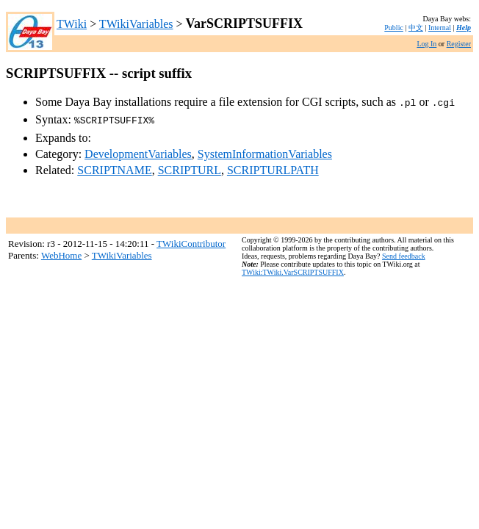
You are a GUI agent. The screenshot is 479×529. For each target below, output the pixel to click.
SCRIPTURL (189, 167)
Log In (426, 44)
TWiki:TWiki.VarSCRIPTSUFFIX (293, 269)
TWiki (72, 24)
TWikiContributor (191, 240)
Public (393, 28)
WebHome (61, 252)
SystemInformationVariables (265, 151)
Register (459, 44)
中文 (415, 28)
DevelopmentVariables (138, 151)
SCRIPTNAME (114, 167)
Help (463, 28)
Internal (439, 28)
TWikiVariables (136, 24)
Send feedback (403, 253)
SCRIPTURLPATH (273, 167)
